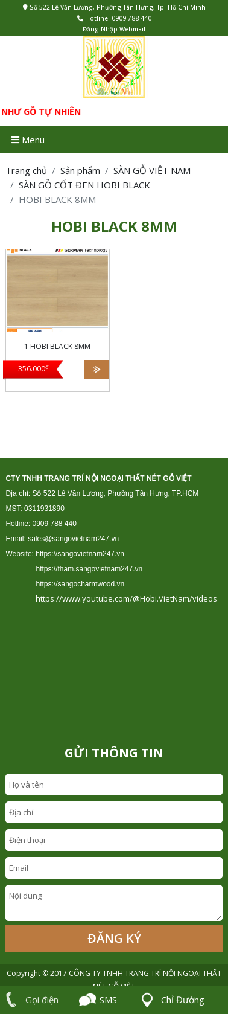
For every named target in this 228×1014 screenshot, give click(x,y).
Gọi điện (30, 999)
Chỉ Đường (170, 1000)
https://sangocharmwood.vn (80, 584)
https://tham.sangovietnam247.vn (89, 569)
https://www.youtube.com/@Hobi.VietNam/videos (126, 598)
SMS (98, 999)
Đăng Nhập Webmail (114, 29)
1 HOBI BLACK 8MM (57, 346)
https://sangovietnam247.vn (80, 554)
